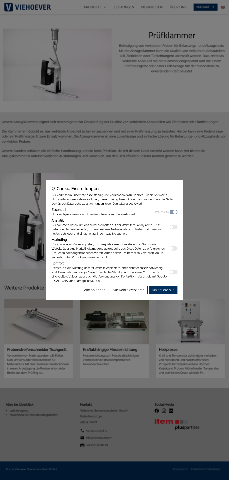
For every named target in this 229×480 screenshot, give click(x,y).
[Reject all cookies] (94, 290)
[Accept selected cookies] (129, 290)
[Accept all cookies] (163, 290)
